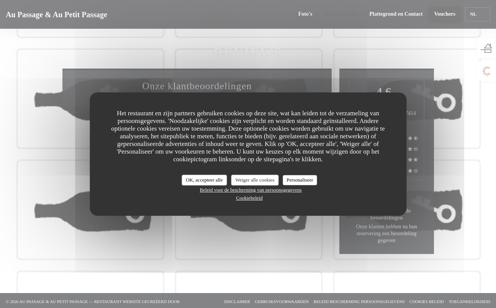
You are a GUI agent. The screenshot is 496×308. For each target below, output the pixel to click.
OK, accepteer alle (204, 180)
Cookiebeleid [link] (249, 198)
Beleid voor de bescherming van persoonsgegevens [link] (250, 190)
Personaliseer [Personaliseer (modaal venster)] (299, 180)
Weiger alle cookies (254, 180)
